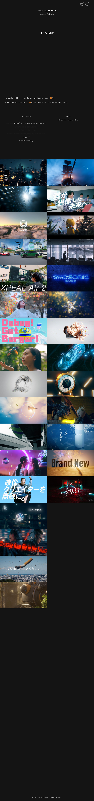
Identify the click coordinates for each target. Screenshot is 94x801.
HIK (51, 98)
